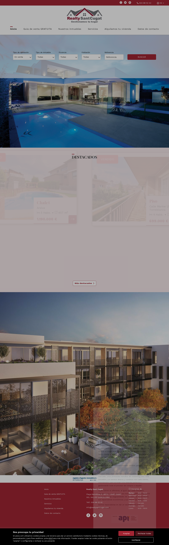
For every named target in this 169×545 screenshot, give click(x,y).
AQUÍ (51, 538)
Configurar (136, 540)
